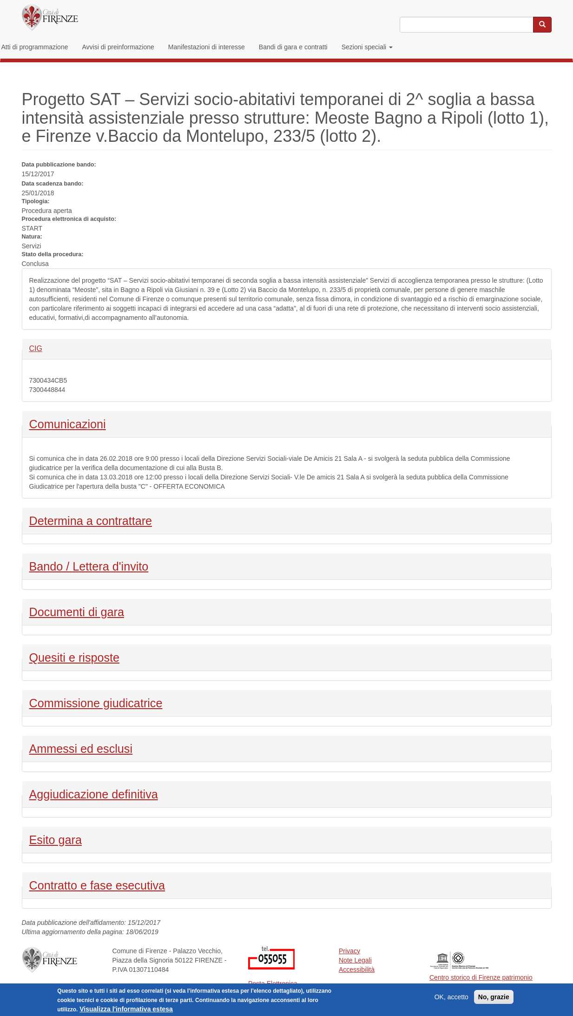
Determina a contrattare (90, 519)
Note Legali (355, 960)
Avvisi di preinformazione (118, 47)
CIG (44, 348)
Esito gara (55, 838)
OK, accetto (451, 999)
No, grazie (493, 999)
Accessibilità (357, 969)
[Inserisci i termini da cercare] (466, 25)
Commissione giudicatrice (96, 702)
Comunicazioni (67, 423)
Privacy (349, 951)
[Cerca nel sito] (542, 25)
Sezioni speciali (367, 47)
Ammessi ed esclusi (81, 747)
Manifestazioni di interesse (206, 47)
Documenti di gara (76, 611)
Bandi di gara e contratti (293, 47)
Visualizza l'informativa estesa (126, 1011)
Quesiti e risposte (74, 656)
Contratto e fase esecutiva (97, 884)
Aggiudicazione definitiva (93, 793)
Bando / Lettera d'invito (89, 565)
